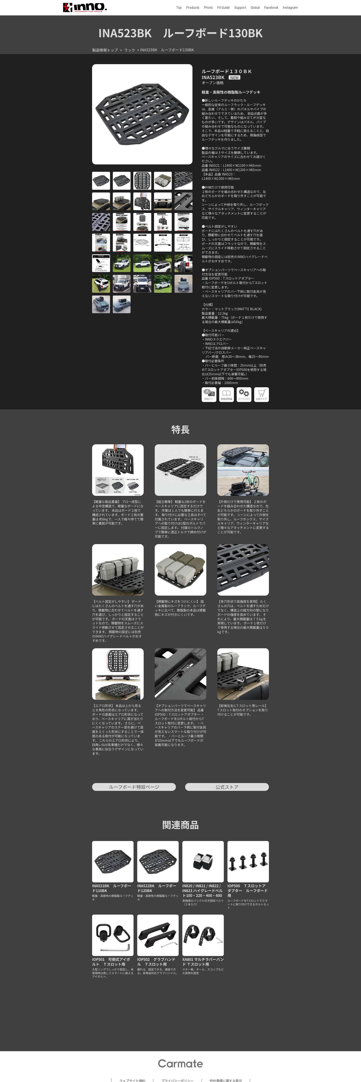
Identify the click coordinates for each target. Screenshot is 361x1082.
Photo (208, 7)
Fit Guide (223, 7)
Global (255, 7)
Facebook (271, 7)
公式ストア (227, 787)
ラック (129, 50)
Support (240, 7)
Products (192, 7)
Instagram (290, 7)
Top (179, 7)
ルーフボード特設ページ (134, 787)
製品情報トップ (105, 50)
